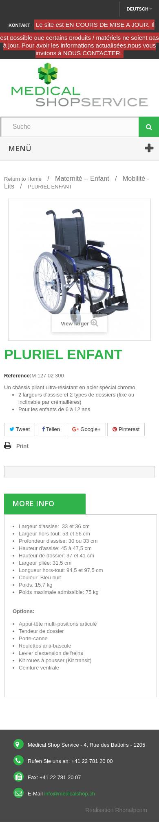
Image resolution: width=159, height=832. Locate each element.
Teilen (51, 429)
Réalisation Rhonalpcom (116, 810)
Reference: (17, 376)
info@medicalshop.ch (69, 794)
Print (22, 446)
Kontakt (19, 25)
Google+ (86, 429)
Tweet (19, 429)
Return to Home (23, 179)
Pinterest (126, 429)
